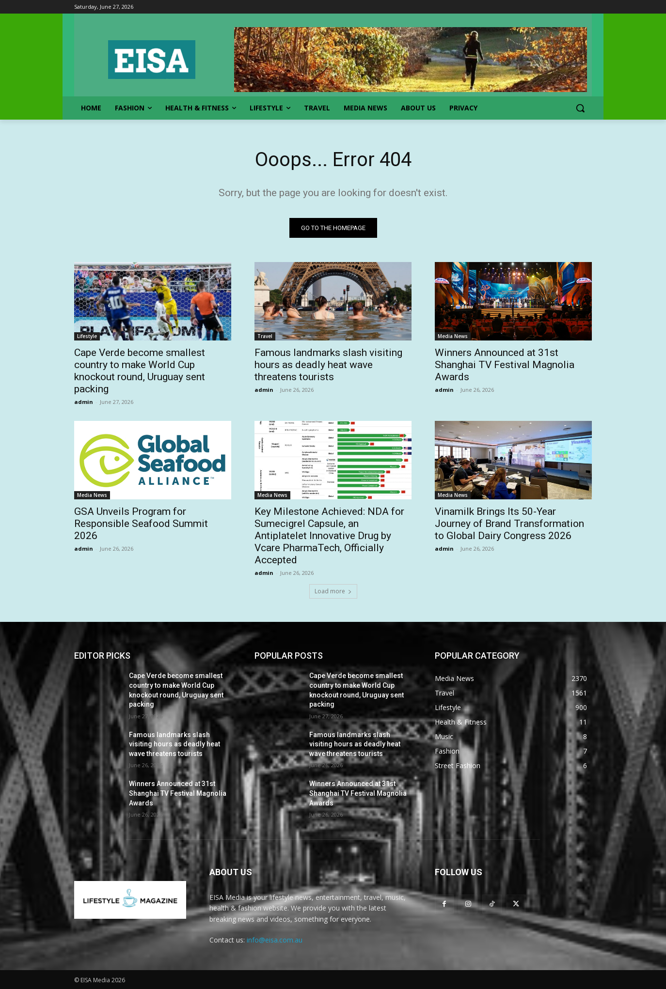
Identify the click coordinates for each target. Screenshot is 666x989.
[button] (580, 108)
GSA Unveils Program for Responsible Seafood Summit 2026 (141, 523)
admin (83, 401)
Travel (264, 336)
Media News (453, 336)
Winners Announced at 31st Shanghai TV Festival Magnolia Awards (504, 365)
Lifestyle (87, 336)
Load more (333, 591)
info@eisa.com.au (274, 939)
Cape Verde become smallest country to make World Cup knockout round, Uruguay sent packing (139, 371)
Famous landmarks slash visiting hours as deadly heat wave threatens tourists (328, 365)
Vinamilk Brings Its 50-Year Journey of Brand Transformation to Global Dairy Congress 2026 (509, 523)
